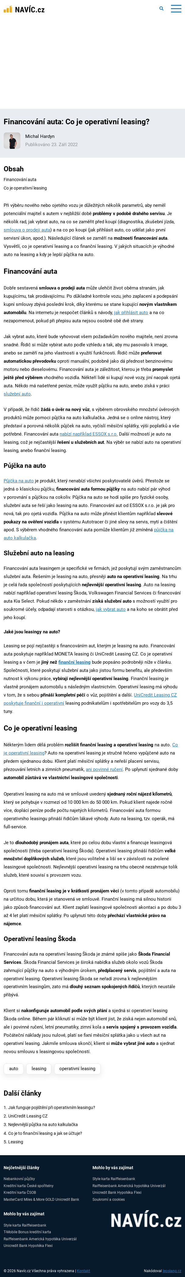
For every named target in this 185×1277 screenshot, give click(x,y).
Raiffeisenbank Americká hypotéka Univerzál (129, 1185)
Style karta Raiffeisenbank (113, 1178)
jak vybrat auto (111, 609)
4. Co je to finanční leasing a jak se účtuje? (43, 1133)
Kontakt (83, 1271)
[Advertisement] (92, 63)
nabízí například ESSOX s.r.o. (89, 434)
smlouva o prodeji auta (27, 230)
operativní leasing (77, 1068)
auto (13, 1068)
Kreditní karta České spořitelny (29, 1185)
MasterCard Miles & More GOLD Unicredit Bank (41, 1199)
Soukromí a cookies (108, 1199)
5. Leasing (13, 1141)
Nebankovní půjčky (19, 1178)
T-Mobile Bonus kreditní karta (27, 1232)
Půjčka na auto (19, 481)
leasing (39, 1068)
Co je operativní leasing (25, 188)
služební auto (17, 394)
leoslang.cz (172, 1271)
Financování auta (20, 179)
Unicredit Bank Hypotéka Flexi (116, 1192)
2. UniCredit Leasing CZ (25, 1116)
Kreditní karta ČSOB (20, 1192)
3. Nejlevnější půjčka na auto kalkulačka (41, 1124)
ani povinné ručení (104, 769)
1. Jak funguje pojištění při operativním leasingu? (49, 1107)
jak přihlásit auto (131, 312)
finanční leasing (74, 662)
